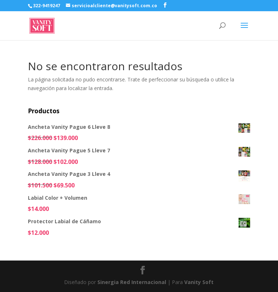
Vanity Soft (199, 282)
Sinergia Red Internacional (131, 282)
